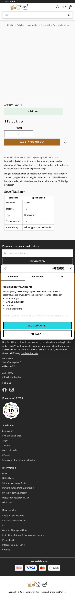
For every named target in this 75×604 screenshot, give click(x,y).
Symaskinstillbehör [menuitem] (11, 435)
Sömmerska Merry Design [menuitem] (14, 483)
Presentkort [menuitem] (8, 540)
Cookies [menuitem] (6, 549)
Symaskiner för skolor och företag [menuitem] (18, 460)
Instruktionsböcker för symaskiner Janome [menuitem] (23, 535)
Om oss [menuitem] (6, 473)
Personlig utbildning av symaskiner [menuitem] (19, 487)
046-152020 (10, 2)
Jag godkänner (37, 325)
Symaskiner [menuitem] (8, 431)
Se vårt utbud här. (29, 353)
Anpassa (38, 334)
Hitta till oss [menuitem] (8, 478)
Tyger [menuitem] (5, 440)
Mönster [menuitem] (6, 455)
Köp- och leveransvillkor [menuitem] (14, 520)
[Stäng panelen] (71, 268)
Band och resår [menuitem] (9, 450)
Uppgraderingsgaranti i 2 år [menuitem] (15, 497)
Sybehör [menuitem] (6, 445)
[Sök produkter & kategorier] (37, 15)
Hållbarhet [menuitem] (7, 502)
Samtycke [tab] (13, 276)
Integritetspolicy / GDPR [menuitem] (13, 545)
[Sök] (69, 15)
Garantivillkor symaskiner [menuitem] (14, 530)
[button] (64, 7)
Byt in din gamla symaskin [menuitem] (14, 492)
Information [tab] (38, 276)
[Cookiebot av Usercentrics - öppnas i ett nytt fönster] (51, 268)
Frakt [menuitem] (4, 525)
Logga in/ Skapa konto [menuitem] (13, 515)
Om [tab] (62, 276)
